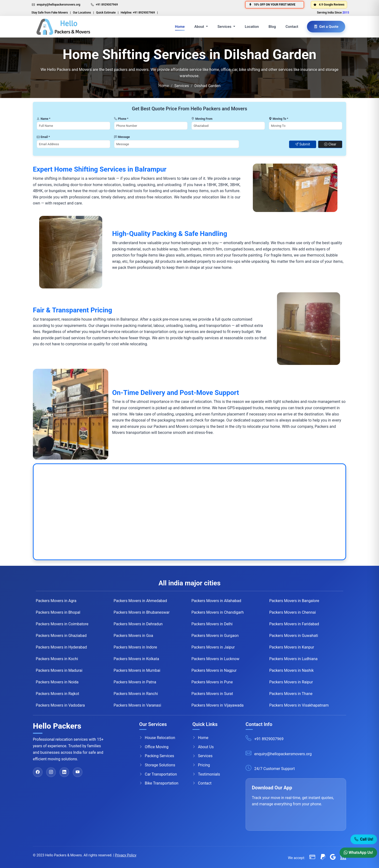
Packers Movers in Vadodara (60, 705)
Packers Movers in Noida (57, 682)
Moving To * (278, 119)
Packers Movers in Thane (291, 693)
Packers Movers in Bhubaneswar (142, 612)
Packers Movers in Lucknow (215, 659)
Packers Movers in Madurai (59, 670)
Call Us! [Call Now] (363, 839)
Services (202, 756)
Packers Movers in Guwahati (293, 635)
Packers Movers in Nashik (291, 670)
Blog (272, 26)
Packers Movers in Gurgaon (215, 635)
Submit (302, 144)
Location (252, 26)
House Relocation (157, 737)
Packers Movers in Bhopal (58, 612)
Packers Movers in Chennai (292, 612)
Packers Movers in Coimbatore (62, 624)
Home (180, 26)
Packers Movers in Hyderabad (61, 647)
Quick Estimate (106, 12)
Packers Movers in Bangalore (294, 600)
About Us (203, 746)
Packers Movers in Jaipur (213, 647)
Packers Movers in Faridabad (294, 624)
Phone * (121, 119)
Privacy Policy (125, 855)
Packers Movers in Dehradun (138, 624)
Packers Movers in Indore (135, 647)
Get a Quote (326, 27)
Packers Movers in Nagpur (214, 670)
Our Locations (82, 12)
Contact (291, 26)
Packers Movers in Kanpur (291, 647)
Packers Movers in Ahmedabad (140, 600)
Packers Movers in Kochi (57, 659)
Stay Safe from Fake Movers (49, 12)
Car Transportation (158, 774)
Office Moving (153, 746)
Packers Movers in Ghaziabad (61, 635)
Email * (43, 137)
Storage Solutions (157, 765)
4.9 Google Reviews (328, 4)
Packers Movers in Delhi (212, 624)
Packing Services (156, 756)
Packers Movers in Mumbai (137, 670)
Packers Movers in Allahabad (216, 600)
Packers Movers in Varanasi (137, 705)
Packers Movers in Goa (133, 635)
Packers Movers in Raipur (291, 682)
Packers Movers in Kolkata (136, 659)
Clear (330, 144)
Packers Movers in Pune (212, 682)
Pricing (201, 765)
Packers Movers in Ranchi (136, 693)
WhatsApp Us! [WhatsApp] (358, 853)
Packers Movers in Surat (212, 693)
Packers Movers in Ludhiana (293, 659)
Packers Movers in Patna (135, 682)
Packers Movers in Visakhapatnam (299, 705)
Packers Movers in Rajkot (57, 693)
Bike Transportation (158, 783)
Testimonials (206, 774)
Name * (43, 119)
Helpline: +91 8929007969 (138, 12)
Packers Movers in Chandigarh (217, 612)
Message (122, 137)
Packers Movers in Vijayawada (217, 705)
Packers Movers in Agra (56, 600)
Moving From (201, 119)
